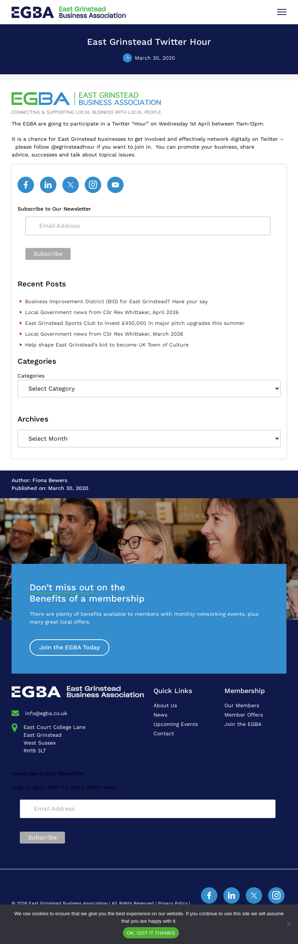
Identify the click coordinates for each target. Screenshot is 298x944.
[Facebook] (26, 185)
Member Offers (243, 715)
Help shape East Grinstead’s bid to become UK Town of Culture (107, 345)
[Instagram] (93, 184)
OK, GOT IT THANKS (151, 933)
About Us (165, 705)
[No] (288, 924)
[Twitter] (70, 185)
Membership (244, 691)
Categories (31, 376)
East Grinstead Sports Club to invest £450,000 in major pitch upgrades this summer (135, 323)
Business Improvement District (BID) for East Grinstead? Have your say (116, 301)
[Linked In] (48, 185)
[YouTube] (115, 185)
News (160, 715)
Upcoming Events (175, 724)
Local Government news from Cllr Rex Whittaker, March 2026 (104, 334)
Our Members (241, 705)
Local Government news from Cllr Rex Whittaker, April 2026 (102, 312)
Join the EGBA (242, 724)
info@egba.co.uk (46, 713)
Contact (163, 733)
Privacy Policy (172, 903)
